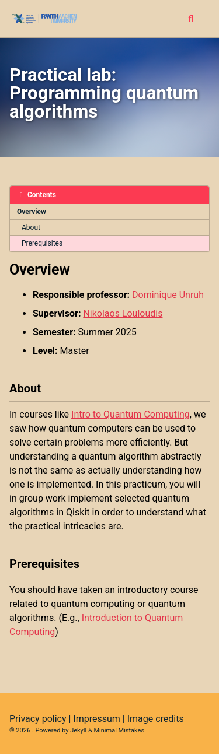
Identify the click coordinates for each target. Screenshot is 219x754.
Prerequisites (42, 243)
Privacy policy (38, 718)
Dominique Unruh (168, 294)
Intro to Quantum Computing (130, 414)
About (31, 227)
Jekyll (78, 730)
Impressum (96, 718)
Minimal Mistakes (119, 730)
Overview (31, 212)
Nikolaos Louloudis (122, 313)
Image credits (155, 718)
